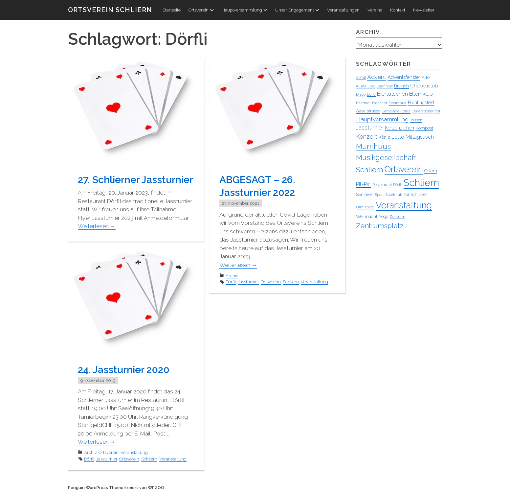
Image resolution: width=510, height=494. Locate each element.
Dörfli (231, 281)
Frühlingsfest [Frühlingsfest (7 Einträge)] (421, 102)
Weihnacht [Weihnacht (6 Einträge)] (366, 216)
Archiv (232, 275)
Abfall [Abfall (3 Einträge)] (361, 78)
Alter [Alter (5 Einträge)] (426, 77)
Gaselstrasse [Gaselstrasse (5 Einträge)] (368, 110)
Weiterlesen (97, 226)
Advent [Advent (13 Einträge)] (376, 77)
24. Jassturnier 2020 (123, 369)
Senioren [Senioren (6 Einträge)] (364, 194)
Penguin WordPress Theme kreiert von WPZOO (116, 487)
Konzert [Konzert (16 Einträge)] (366, 136)
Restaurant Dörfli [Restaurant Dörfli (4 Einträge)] (387, 184)
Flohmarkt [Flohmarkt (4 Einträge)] (397, 103)
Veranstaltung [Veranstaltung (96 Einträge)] (404, 205)
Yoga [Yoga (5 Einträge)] (383, 216)
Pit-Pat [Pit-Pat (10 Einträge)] (363, 184)
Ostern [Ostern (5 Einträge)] (430, 170)
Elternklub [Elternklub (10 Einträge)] (421, 94)
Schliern (291, 281)
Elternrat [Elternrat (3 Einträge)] (363, 103)
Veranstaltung (314, 281)
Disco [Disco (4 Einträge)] (361, 94)
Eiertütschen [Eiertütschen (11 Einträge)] (392, 93)
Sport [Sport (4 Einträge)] (379, 194)
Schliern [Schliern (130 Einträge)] (421, 182)
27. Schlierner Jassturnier (135, 179)
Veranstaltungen (343, 9)
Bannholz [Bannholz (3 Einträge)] (385, 86)
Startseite (172, 9)
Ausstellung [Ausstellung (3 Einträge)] (365, 86)
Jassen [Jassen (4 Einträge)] (416, 120)
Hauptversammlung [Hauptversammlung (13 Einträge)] (382, 119)
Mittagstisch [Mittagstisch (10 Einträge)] (420, 137)
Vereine (374, 9)
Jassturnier (248, 281)
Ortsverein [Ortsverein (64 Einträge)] (404, 169)
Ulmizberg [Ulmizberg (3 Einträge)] (365, 207)
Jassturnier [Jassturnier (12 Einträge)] (370, 127)
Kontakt (397, 9)
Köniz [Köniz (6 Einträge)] (384, 137)
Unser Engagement (297, 9)
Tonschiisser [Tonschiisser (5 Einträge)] (415, 194)
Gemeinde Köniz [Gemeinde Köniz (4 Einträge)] (396, 111)
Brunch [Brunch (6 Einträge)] (401, 85)
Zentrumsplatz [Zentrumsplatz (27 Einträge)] (380, 226)
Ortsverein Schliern (110, 10)
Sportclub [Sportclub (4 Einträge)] (393, 194)
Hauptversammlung (244, 9)
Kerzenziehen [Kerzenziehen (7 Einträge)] (399, 127)
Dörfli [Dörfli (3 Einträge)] (371, 94)
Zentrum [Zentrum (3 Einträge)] (397, 217)
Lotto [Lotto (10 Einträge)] (397, 137)
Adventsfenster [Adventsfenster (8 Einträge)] (404, 77)
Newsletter (423, 9)
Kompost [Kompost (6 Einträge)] (424, 127)
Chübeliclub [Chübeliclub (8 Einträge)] (424, 86)
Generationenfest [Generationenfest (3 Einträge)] (426, 111)
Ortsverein (201, 9)
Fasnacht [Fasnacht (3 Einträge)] (379, 103)
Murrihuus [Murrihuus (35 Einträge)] (373, 146)
